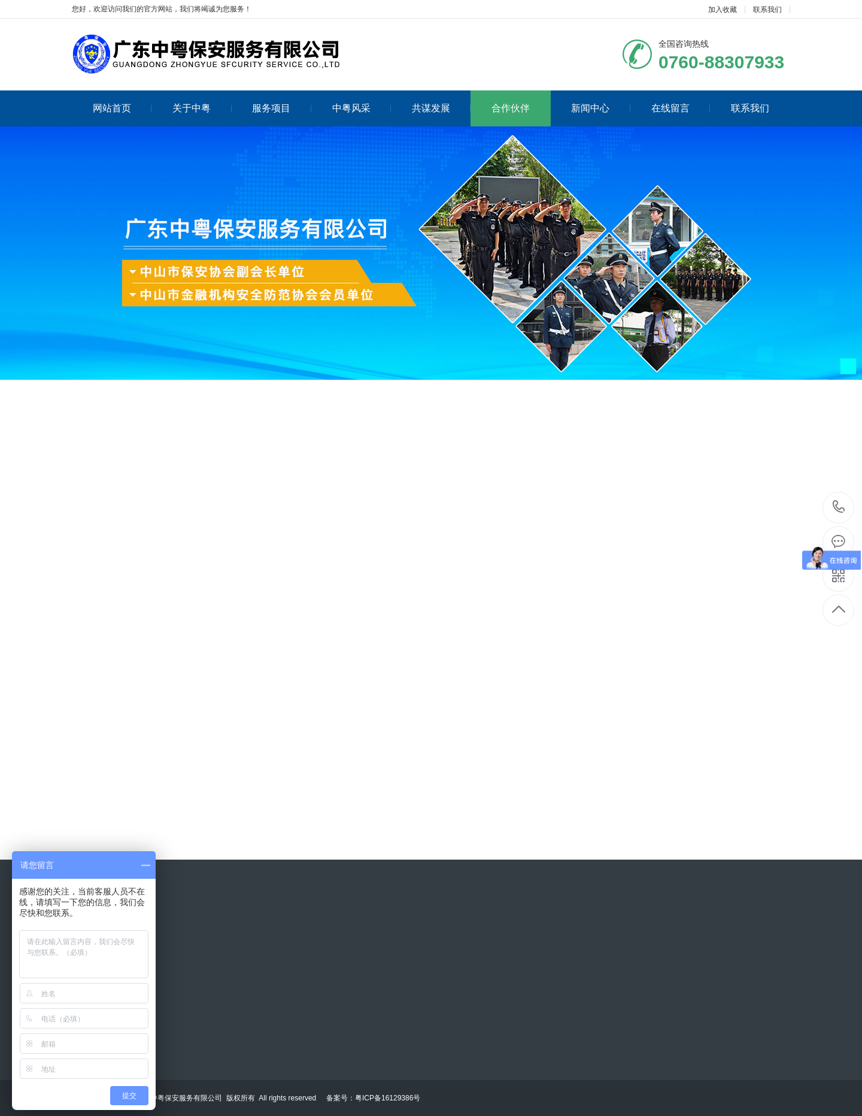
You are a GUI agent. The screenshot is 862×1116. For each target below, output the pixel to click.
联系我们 (767, 9)
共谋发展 (441, 108)
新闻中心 (600, 108)
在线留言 (681, 108)
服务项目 (281, 108)
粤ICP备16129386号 (387, 1098)
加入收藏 (722, 9)
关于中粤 (202, 108)
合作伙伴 (510, 108)
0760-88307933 (839, 508)
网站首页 (122, 108)
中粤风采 (361, 108)
